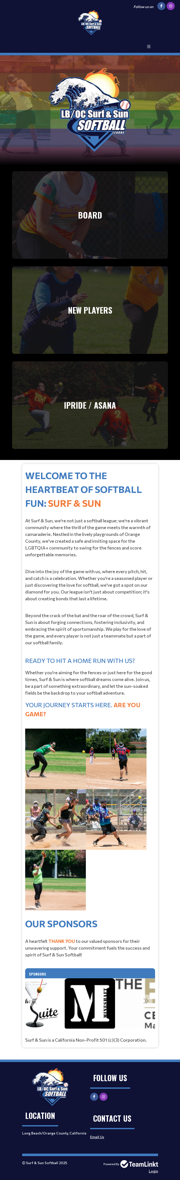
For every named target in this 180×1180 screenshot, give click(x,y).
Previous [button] (34, 1000)
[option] (89, 1003)
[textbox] (90, 692)
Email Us (97, 1137)
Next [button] (146, 1000)
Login (153, 1171)
